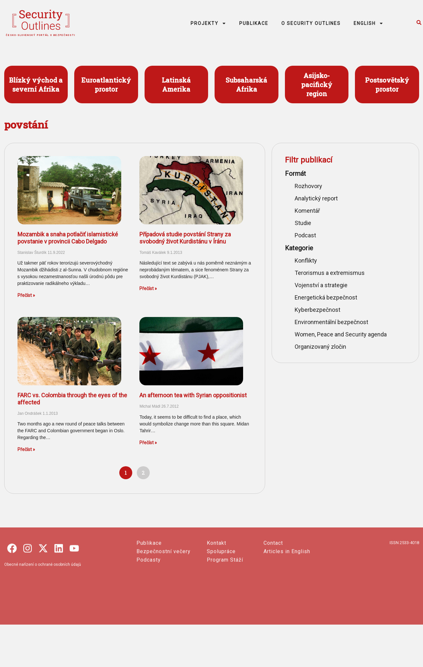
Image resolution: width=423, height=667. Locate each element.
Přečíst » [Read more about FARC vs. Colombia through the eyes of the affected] (26, 449)
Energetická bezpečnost (326, 297)
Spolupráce (221, 589)
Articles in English (287, 589)
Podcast (305, 235)
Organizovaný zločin (320, 346)
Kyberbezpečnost (317, 309)
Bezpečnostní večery (163, 589)
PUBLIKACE (253, 23)
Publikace (149, 581)
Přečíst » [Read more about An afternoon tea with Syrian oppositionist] (148, 442)
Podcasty (148, 598)
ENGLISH (368, 23)
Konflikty (306, 260)
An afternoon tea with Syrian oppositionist (193, 395)
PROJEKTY (208, 23)
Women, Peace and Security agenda (341, 334)
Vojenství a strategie (321, 285)
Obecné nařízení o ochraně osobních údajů (42, 602)
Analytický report (316, 198)
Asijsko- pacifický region (316, 84)
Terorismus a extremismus (330, 272)
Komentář (307, 210)
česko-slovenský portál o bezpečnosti (41, 35)
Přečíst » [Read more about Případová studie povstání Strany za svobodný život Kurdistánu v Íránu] (148, 288)
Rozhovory (308, 186)
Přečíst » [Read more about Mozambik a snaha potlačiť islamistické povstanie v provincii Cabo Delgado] (26, 295)
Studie (303, 223)
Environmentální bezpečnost (331, 322)
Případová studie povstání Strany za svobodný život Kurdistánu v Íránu (185, 238)
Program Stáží (225, 598)
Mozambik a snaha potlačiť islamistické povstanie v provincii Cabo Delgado (68, 238)
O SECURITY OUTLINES (311, 23)
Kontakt (216, 581)
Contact (273, 581)
